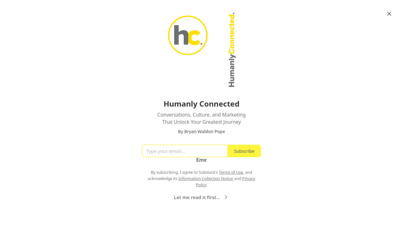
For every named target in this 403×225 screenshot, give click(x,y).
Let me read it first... (201, 197)
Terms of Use (231, 172)
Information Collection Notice (205, 178)
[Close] (389, 14)
